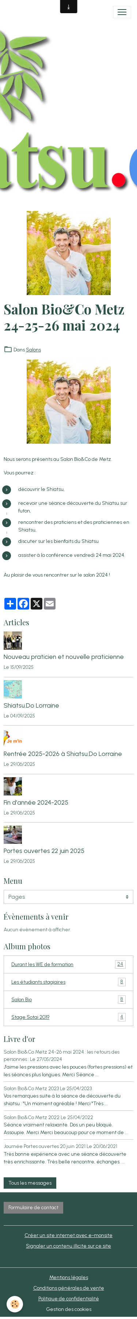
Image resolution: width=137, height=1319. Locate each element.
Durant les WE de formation (68, 964)
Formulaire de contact (33, 1207)
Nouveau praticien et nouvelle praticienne (64, 656)
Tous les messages (30, 1183)
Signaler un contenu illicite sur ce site (68, 1246)
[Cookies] (15, 1304)
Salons (33, 350)
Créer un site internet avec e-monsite (68, 1235)
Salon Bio (68, 999)
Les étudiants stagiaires (68, 982)
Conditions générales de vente (68, 1288)
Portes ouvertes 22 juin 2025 (44, 850)
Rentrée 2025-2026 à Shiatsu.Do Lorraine (63, 753)
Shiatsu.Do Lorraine (31, 705)
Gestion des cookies (68, 1309)
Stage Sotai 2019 (68, 1017)
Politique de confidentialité (68, 1299)
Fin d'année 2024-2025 (36, 802)
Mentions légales (68, 1277)
